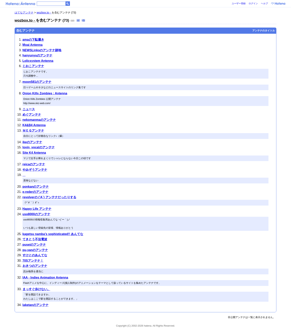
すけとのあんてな (35, 255)
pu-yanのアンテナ (35, 250)
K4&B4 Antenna (34, 125)
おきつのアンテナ (35, 265)
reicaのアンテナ (34, 164)
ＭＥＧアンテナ (33, 130)
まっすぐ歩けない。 (36, 289)
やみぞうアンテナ (35, 169)
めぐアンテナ (32, 114)
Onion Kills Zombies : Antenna (45, 93)
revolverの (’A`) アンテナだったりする (49, 197)
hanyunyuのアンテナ (38, 55)
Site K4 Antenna (34, 152)
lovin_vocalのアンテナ (39, 147)
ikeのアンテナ (32, 142)
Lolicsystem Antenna (38, 60)
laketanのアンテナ (36, 305)
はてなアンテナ (24, 12)
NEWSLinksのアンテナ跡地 (42, 50)
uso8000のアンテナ (36, 214)
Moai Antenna (33, 44)
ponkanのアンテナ (36, 186)
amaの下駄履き (33, 39)
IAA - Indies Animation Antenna (45, 277)
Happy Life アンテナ (37, 208)
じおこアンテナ (33, 66)
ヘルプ (264, 3)
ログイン (253, 3)
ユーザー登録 (239, 3)
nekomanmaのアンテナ (39, 119)
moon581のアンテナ (37, 81)
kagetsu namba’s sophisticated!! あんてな (53, 234)
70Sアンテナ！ (33, 260)
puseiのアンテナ (34, 244)
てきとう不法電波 (35, 239)
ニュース (29, 109)
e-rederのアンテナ (35, 191)
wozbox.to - (44, 12)
